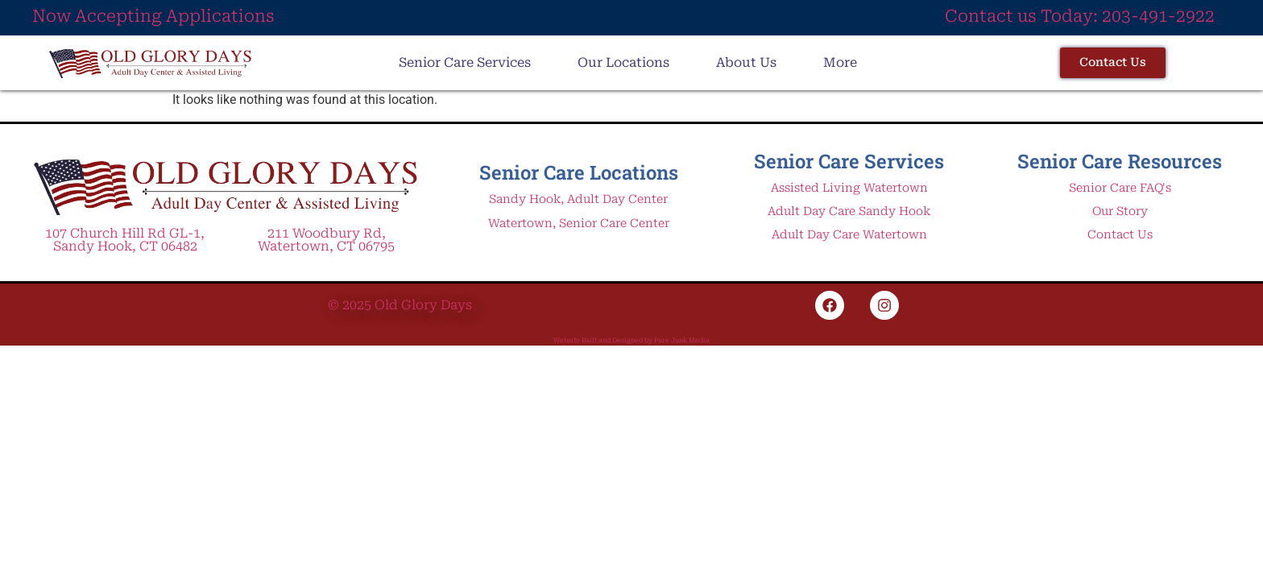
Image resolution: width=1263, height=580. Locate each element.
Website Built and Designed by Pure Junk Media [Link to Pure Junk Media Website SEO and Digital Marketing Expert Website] (631, 340)
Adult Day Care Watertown (849, 235)
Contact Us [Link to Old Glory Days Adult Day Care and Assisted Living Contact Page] (1120, 235)
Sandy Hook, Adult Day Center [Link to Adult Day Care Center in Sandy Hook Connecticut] (578, 199)
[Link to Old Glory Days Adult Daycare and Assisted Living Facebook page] (829, 305)
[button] (468, 63)
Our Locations (623, 62)
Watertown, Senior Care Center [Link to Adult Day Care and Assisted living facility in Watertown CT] (578, 223)
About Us (746, 62)
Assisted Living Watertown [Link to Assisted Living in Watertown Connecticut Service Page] (849, 188)
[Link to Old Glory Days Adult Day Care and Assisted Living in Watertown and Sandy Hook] (150, 63)
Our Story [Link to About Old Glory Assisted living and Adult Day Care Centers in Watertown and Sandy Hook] (1120, 211)
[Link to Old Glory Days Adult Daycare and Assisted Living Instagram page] (884, 305)
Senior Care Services (465, 62)
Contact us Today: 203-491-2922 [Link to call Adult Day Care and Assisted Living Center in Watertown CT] (1080, 16)
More (840, 62)
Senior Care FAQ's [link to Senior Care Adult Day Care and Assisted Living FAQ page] (1120, 188)
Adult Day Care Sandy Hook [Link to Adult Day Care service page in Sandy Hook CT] (849, 211)
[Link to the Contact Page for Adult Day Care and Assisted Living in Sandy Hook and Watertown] (1113, 63)
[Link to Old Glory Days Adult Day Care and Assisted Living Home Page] (225, 185)
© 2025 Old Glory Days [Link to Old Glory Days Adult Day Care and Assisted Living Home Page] (400, 305)
